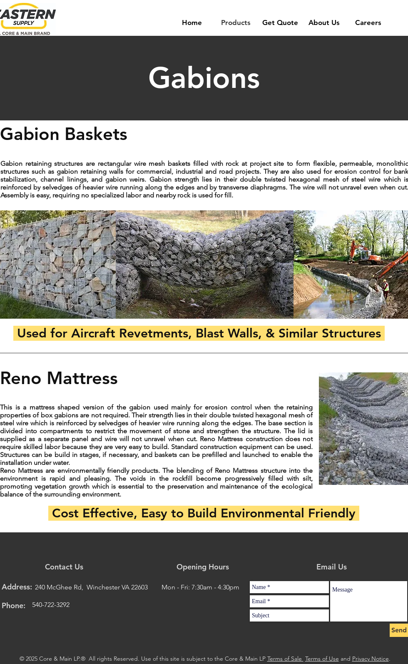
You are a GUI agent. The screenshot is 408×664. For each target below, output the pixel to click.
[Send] (399, 630)
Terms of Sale (285, 658)
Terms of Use (322, 658)
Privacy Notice (370, 658)
